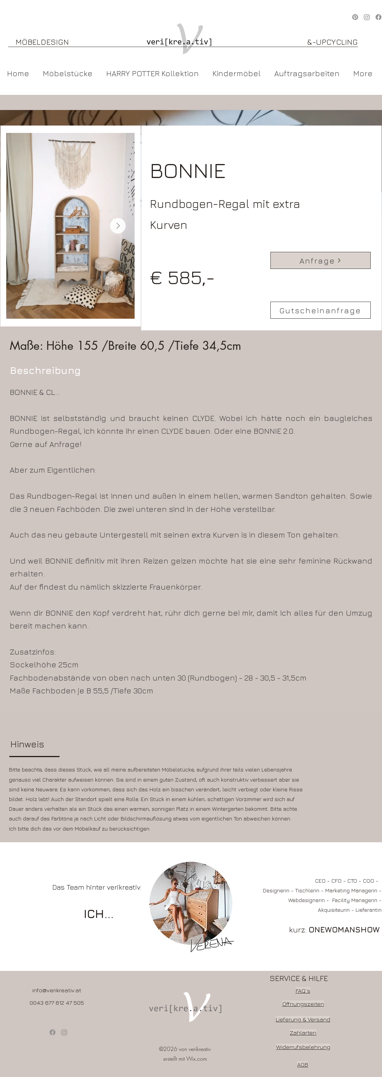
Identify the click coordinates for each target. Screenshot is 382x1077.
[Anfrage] (320, 260)
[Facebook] (52, 1032)
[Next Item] (118, 226)
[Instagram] (367, 17)
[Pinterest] (355, 17)
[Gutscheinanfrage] (320, 310)
